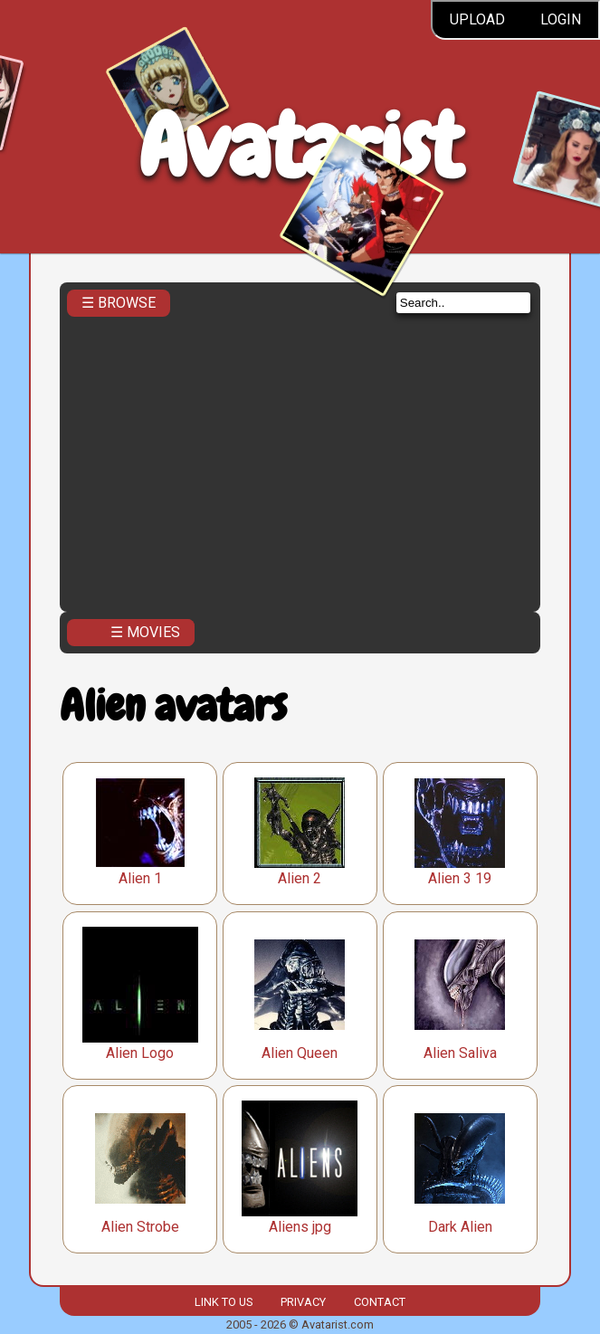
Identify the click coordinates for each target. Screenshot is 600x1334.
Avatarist (300, 146)
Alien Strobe (140, 1226)
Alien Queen (300, 1053)
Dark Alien (460, 1226)
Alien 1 (140, 878)
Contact (379, 1302)
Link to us (223, 1302)
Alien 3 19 (459, 878)
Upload (477, 19)
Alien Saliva (460, 1053)
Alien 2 (299, 878)
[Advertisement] (299, 469)
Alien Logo (140, 1053)
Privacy (303, 1302)
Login (560, 19)
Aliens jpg (300, 1226)
